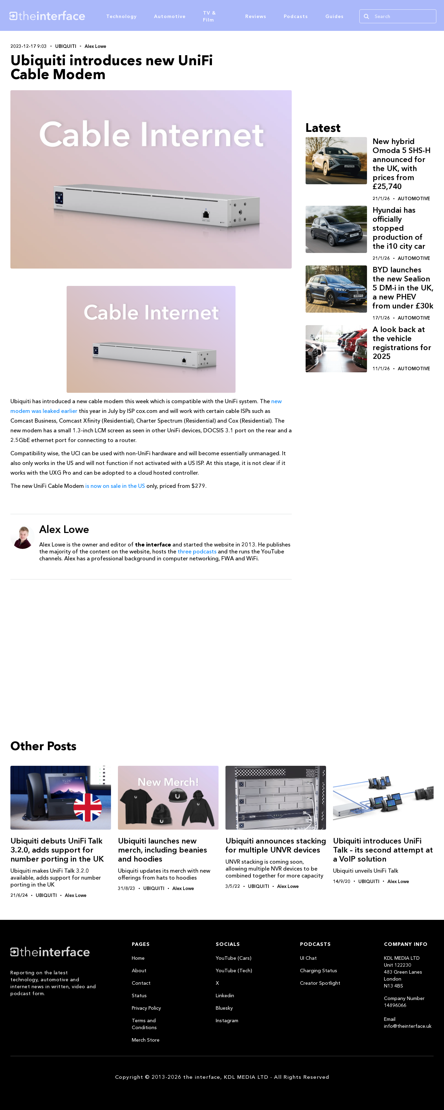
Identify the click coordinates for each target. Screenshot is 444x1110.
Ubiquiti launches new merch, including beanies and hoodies (162, 850)
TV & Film (209, 16)
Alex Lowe (95, 46)
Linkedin (225, 995)
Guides (334, 16)
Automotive (170, 16)
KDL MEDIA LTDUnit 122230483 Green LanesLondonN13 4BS (403, 972)
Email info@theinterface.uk (408, 1022)
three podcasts (197, 551)
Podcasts (296, 16)
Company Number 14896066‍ (404, 1001)
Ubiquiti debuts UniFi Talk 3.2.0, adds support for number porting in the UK (57, 850)
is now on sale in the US (115, 485)
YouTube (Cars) (233, 958)
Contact (141, 983)
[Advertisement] (151, 638)
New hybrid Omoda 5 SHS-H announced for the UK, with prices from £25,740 (401, 164)
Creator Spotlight (320, 983)
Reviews (255, 16)
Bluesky (224, 1008)
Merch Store (146, 1040)
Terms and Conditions (144, 1024)
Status (139, 995)
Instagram (227, 1020)
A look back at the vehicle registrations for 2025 (402, 343)
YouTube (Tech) (234, 970)
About (139, 970)
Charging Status (318, 970)
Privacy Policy (146, 1008)
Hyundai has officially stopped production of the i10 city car (399, 228)
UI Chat (308, 958)
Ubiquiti (65, 46)
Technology (121, 16)
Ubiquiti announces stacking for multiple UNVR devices (275, 845)
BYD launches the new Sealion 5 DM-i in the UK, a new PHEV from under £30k (403, 288)
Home (138, 958)
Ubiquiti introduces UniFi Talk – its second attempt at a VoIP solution (383, 850)
